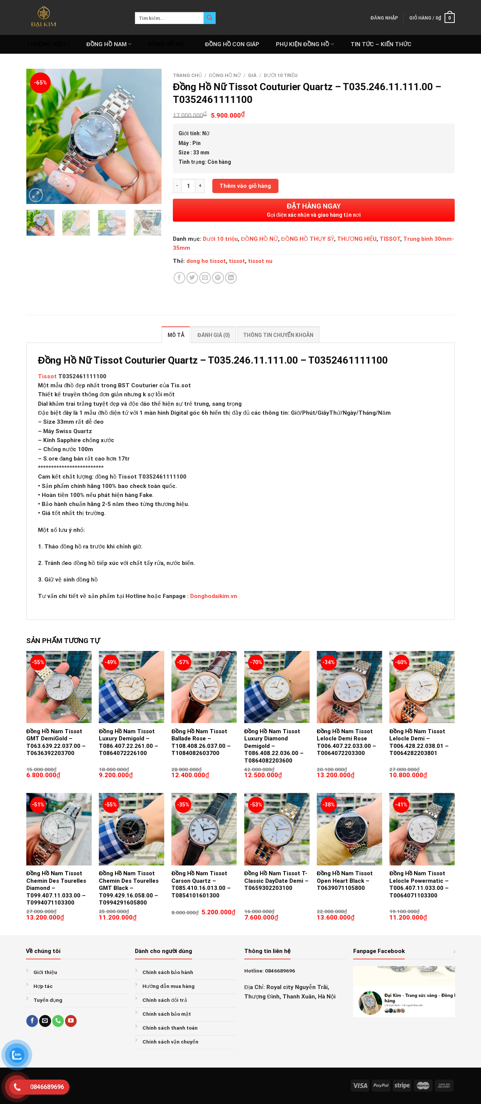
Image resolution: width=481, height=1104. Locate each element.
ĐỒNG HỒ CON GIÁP (232, 44)
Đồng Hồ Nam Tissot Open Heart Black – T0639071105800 (345, 880)
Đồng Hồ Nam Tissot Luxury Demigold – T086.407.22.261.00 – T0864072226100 (128, 742)
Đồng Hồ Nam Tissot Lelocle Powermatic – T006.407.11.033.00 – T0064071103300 (419, 884)
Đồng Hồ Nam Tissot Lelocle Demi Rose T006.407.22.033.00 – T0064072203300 (346, 742)
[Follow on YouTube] (71, 1021)
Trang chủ (187, 75)
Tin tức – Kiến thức (381, 44)
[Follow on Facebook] (32, 1021)
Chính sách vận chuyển (170, 1042)
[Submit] (210, 18)
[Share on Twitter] (192, 278)
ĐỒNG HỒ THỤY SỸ (307, 239)
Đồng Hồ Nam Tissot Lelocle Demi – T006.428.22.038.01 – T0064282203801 (419, 742)
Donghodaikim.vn (213, 596)
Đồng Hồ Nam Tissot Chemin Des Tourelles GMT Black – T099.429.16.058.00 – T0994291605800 (129, 888)
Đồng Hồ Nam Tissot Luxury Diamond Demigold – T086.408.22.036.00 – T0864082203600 (274, 746)
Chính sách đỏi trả (164, 1000)
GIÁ (252, 75)
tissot (237, 261)
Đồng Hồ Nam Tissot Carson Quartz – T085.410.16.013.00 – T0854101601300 (201, 884)
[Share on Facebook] (179, 278)
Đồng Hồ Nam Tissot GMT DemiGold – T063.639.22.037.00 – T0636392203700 (56, 742)
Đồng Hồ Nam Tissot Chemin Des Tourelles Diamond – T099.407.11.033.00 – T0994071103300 (56, 888)
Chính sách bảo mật (166, 1014)
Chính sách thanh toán (170, 1028)
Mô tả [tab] (176, 335)
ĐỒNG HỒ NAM (109, 44)
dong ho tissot (206, 261)
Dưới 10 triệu (281, 75)
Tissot (47, 376)
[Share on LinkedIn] (231, 278)
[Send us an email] (45, 1021)
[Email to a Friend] (205, 278)
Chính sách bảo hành (167, 972)
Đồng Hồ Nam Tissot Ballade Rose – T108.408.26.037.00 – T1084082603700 (201, 742)
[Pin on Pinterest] (218, 278)
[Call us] (58, 1021)
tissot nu (260, 261)
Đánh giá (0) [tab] (213, 335)
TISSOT (390, 239)
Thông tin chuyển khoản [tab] (278, 335)
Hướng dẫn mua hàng (168, 986)
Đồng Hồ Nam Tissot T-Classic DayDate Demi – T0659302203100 (276, 880)
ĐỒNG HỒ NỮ (168, 44)
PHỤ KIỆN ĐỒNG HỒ (305, 44)
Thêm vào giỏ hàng (245, 186)
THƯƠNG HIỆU (48, 44)
